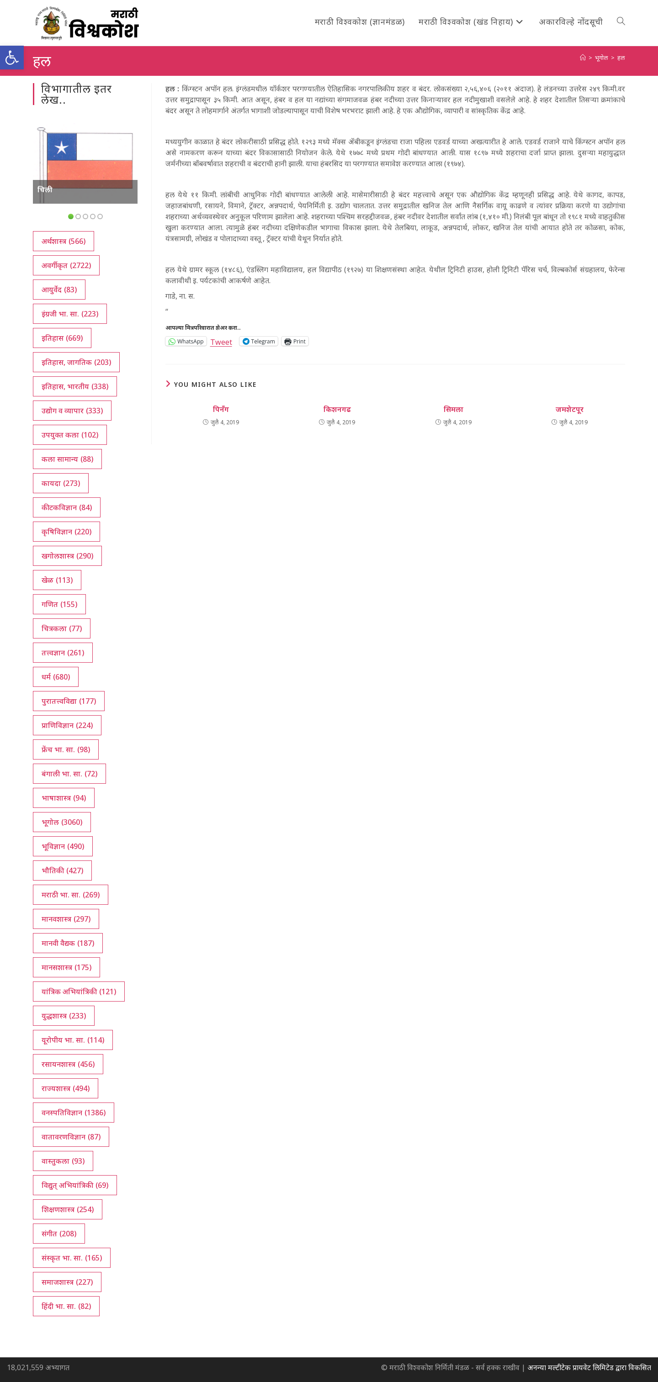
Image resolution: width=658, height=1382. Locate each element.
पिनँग (221, 409)
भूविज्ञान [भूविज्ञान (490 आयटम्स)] (63, 846)
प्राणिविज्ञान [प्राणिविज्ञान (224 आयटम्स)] (67, 725)
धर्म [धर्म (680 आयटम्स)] (56, 676)
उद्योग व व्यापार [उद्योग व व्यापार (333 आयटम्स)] (72, 410)
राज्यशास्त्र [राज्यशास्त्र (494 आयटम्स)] (66, 1088)
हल (621, 57)
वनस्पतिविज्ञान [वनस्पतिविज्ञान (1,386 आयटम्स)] (74, 1112)
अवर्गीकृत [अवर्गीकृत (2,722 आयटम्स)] (66, 265)
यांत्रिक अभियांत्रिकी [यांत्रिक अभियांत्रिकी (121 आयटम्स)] (79, 991)
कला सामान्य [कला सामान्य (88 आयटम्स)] (67, 459)
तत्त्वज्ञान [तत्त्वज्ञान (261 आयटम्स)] (63, 652)
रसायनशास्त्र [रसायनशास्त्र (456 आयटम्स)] (68, 1064)
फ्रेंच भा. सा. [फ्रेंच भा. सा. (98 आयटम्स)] (66, 749)
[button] (12, 57)
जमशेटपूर (570, 409)
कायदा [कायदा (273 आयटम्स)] (61, 483)
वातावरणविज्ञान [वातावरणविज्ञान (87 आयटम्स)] (71, 1136)
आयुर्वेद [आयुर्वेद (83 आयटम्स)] (59, 289)
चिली (45, 190)
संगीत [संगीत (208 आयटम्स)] (59, 1233)
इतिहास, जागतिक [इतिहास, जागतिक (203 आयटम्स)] (76, 362)
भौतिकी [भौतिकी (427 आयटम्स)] (62, 870)
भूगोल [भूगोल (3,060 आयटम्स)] (62, 822)
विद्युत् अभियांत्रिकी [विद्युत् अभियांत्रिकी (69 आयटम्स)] (75, 1185)
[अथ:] (583, 57)
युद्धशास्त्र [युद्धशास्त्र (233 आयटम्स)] (64, 1015)
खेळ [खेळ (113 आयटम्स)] (57, 580)
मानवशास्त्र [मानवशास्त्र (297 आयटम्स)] (66, 918)
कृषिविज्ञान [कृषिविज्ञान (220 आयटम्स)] (66, 531)
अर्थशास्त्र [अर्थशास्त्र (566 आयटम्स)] (63, 241)
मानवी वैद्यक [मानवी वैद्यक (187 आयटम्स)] (68, 943)
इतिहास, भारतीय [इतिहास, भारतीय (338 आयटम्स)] (75, 386)
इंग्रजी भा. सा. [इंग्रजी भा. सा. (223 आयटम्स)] (70, 313)
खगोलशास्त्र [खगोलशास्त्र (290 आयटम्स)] (67, 555)
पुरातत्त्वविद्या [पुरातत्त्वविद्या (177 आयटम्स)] (69, 701)
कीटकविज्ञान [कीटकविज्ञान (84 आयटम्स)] (67, 507)
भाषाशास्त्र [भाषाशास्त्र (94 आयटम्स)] (64, 797)
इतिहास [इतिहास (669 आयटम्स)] (62, 337)
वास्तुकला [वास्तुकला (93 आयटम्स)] (63, 1160)
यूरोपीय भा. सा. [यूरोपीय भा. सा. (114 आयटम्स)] (73, 1039)
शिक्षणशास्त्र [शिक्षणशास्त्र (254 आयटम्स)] (68, 1209)
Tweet (221, 341)
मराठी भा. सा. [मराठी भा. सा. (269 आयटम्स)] (71, 894)
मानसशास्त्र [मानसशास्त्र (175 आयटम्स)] (66, 967)
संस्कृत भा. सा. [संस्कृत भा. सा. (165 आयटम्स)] (72, 1257)
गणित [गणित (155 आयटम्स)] (59, 604)
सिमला (453, 409)
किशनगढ (337, 409)
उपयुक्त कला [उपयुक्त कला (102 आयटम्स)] (70, 434)
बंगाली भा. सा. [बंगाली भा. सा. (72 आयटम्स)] (69, 773)
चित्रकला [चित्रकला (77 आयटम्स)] (62, 628)
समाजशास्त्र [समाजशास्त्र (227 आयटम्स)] (67, 1282)
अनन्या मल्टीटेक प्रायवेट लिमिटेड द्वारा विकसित (589, 1367)
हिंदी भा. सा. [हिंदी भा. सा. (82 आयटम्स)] (66, 1306)
